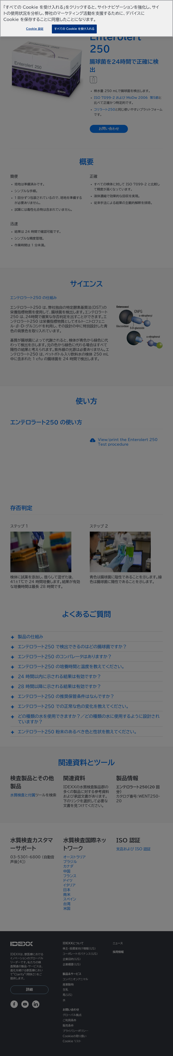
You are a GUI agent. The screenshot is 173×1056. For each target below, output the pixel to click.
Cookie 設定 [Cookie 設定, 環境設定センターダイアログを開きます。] (34, 29)
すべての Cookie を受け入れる (74, 29)
